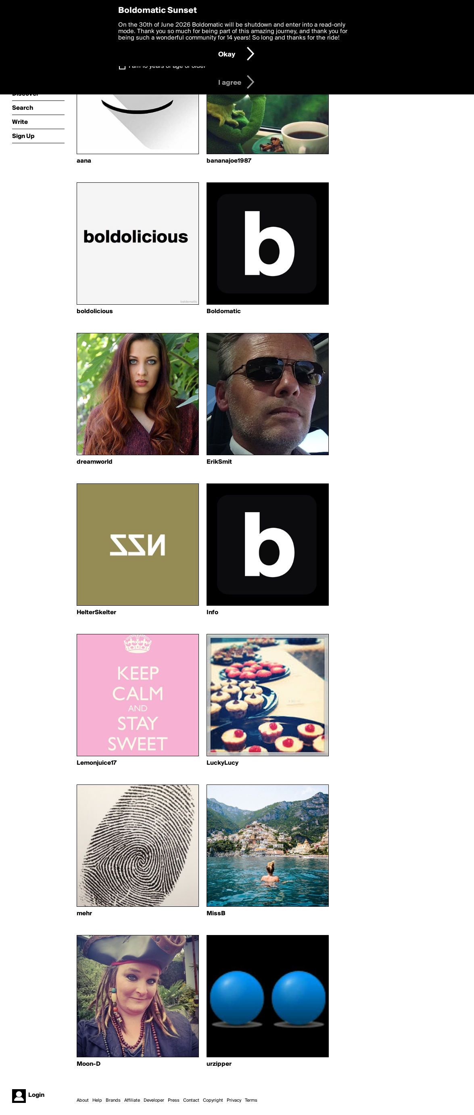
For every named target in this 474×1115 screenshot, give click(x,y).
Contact (191, 1100)
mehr (84, 913)
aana (84, 161)
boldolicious (95, 311)
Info (212, 612)
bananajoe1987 (229, 161)
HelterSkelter (96, 612)
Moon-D (88, 1064)
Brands (113, 1100)
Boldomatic (224, 311)
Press (174, 1100)
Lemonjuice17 (97, 763)
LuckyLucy (222, 763)
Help (97, 1100)
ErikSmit (219, 462)
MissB (216, 913)
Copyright (213, 1100)
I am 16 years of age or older (167, 66)
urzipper (219, 1064)
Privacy (234, 1100)
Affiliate (132, 1100)
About (83, 1100)
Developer (154, 1100)
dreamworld (95, 462)
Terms (251, 1100)
